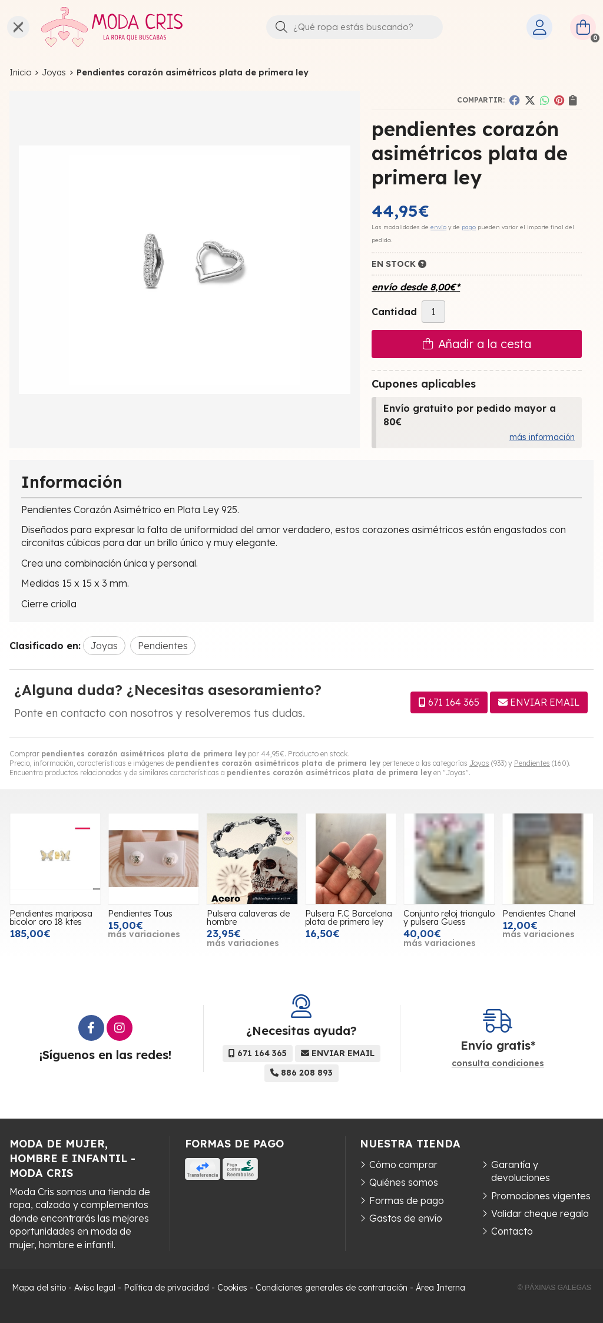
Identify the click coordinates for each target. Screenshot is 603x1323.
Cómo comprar (403, 1164)
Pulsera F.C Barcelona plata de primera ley (348, 917)
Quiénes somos (403, 1182)
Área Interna (440, 1287)
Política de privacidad (166, 1287)
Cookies (232, 1287)
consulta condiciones (498, 1064)
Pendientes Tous (140, 913)
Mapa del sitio (39, 1287)
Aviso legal (94, 1287)
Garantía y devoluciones (520, 1171)
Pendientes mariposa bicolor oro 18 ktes (50, 917)
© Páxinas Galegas (554, 1288)
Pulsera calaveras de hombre (248, 917)
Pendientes (532, 763)
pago (469, 227)
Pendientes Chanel (538, 913)
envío (438, 227)
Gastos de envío (405, 1218)
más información (542, 437)
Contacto (512, 1231)
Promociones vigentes (541, 1196)
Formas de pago (406, 1200)
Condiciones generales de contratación (331, 1287)
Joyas (479, 763)
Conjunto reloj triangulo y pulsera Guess (449, 917)
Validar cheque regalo (540, 1213)
